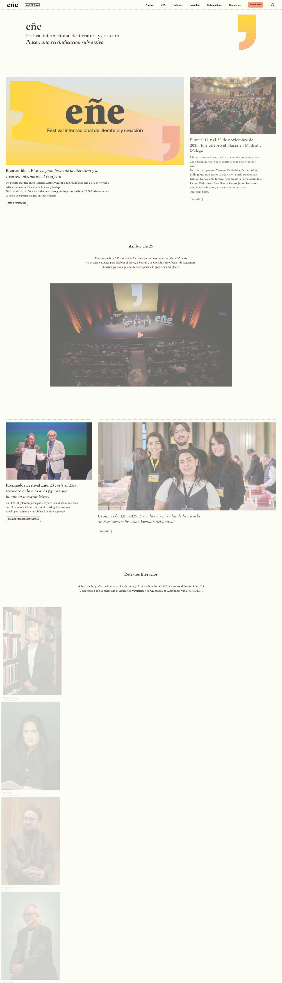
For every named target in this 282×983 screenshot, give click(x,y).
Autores (150, 5)
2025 (163, 5)
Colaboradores (214, 5)
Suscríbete (255, 4)
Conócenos (234, 5)
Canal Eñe (195, 5)
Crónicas (177, 5)
